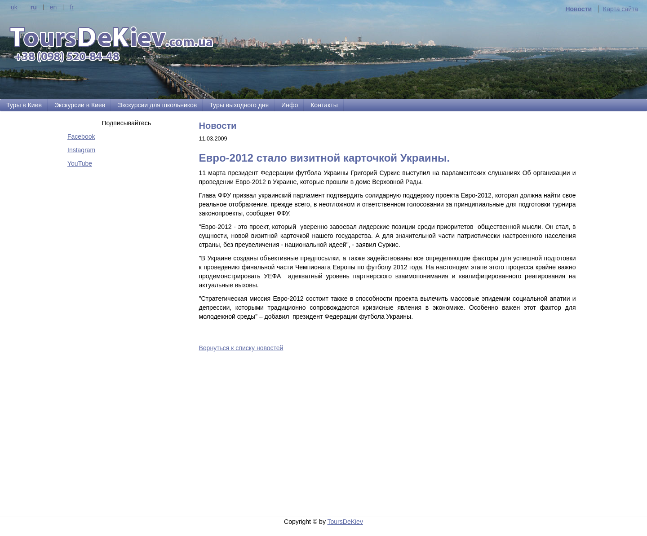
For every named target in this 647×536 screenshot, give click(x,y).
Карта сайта (620, 9)
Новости (578, 9)
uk (14, 7)
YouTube (79, 163)
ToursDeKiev (345, 521)
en (53, 7)
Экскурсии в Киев (79, 105)
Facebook (81, 136)
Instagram (81, 150)
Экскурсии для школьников (157, 105)
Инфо (289, 105)
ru (34, 7)
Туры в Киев (24, 105)
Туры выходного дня (239, 105)
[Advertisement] (389, 436)
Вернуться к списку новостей (241, 347)
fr (72, 7)
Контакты (323, 105)
